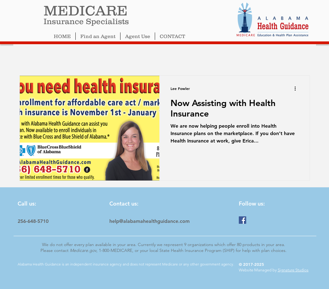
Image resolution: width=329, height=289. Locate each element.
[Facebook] (242, 220)
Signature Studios (293, 270)
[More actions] (297, 88)
